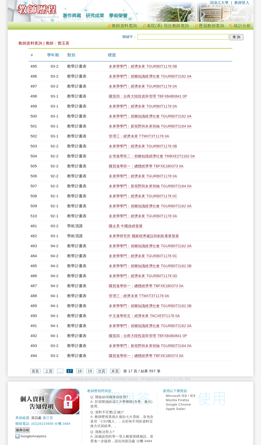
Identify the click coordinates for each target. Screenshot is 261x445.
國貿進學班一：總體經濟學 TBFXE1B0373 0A (146, 166)
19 (90, 371)
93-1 (55, 96)
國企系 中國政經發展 (126, 226)
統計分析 (242, 26)
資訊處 (36, 418)
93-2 (55, 66)
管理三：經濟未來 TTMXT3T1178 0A (139, 136)
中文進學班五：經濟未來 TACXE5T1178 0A (144, 316)
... (60, 371)
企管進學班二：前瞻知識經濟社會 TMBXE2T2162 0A (152, 156)
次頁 (101, 371)
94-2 (55, 246)
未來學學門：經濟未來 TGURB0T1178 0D (143, 276)
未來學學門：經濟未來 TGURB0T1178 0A (143, 86)
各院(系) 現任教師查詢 (168, 26)
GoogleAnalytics (33, 436)
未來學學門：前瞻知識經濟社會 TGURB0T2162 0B (150, 266)
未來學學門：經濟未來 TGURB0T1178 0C (143, 196)
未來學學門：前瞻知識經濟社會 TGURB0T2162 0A (150, 76)
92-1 (55, 196)
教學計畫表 (76, 66)
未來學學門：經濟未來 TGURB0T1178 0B (143, 66)
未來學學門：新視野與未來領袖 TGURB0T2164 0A (150, 126)
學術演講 (75, 226)
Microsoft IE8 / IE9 (180, 396)
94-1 (55, 296)
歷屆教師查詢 (211, 26)
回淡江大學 (219, 3)
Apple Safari (176, 409)
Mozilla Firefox (177, 400)
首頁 (35, 371)
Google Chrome (178, 404)
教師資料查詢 (124, 26)
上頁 (48, 371)
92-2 (55, 146)
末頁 (115, 371)
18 (80, 371)
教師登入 (241, 3)
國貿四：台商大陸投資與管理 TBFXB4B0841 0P (148, 96)
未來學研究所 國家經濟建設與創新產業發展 (144, 236)
